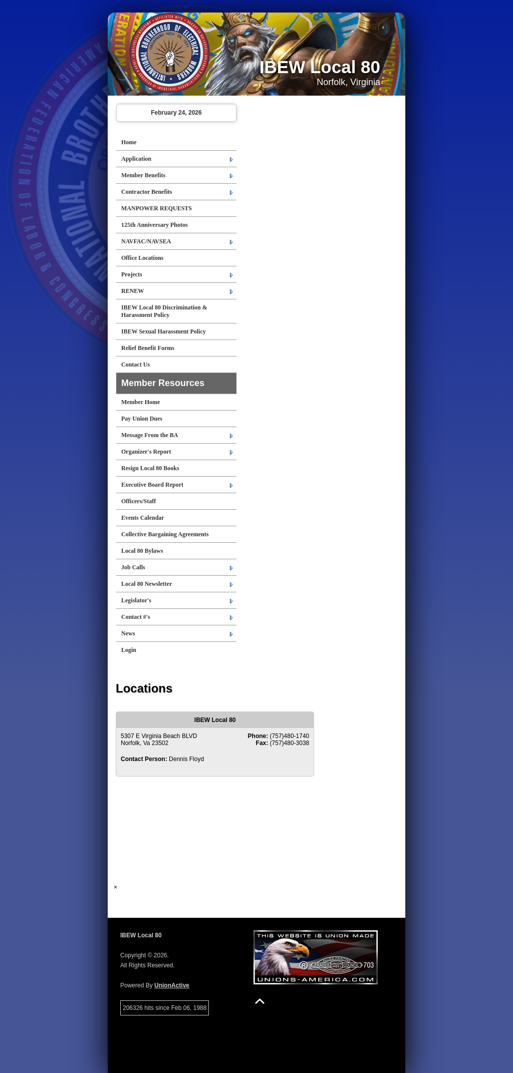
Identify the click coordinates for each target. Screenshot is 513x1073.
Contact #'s (135, 616)
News (128, 633)
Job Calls (133, 567)
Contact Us (135, 364)
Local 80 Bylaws (142, 550)
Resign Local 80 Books (150, 468)
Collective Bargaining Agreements (164, 534)
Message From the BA (149, 435)
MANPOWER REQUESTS (156, 208)
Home (129, 142)
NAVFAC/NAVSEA (146, 241)
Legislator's (136, 600)
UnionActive (171, 985)
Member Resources (162, 383)
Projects (131, 274)
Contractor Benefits (146, 191)
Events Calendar (142, 517)
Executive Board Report (152, 484)
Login (128, 649)
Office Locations (142, 257)
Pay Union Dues (141, 418)
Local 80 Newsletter (146, 583)
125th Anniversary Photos (154, 224)
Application (136, 158)
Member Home (140, 402)
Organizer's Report (146, 451)
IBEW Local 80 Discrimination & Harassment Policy (164, 311)
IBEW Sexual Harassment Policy (163, 331)
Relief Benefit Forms (147, 347)
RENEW (132, 290)
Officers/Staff (138, 501)
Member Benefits (143, 175)
